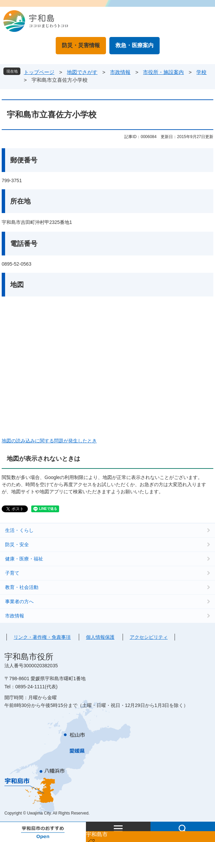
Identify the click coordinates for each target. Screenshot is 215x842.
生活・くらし (19, 530)
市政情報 (120, 72)
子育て (12, 573)
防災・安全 (17, 544)
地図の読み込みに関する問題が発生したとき (49, 440)
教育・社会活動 (21, 587)
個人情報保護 (100, 637)
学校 (201, 72)
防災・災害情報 (81, 45)
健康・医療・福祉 (24, 558)
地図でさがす (82, 72)
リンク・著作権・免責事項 (42, 637)
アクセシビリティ (149, 637)
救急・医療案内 (134, 45)
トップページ (39, 72)
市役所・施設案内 (163, 72)
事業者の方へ (19, 601)
